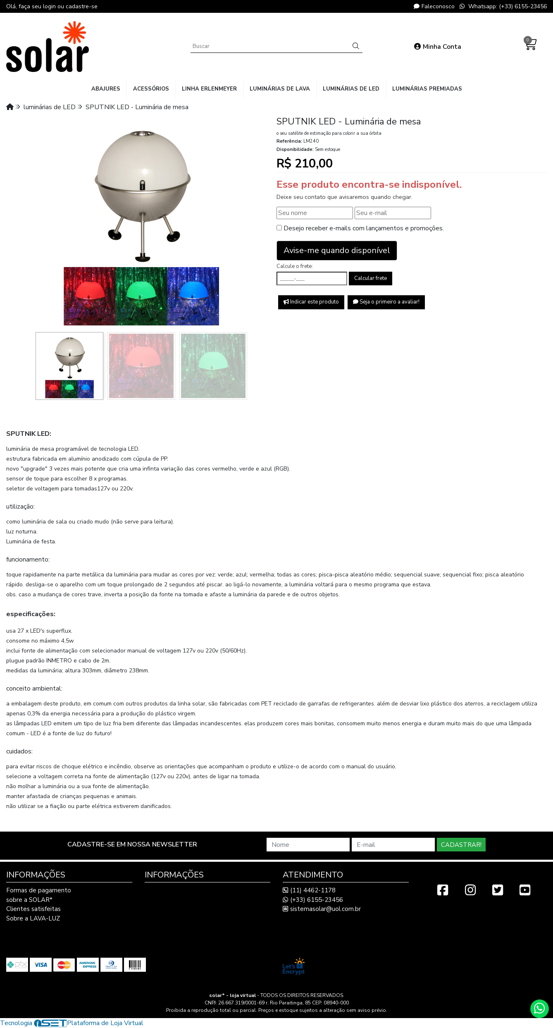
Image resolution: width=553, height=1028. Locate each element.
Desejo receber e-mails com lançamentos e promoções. (364, 228)
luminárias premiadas (427, 89)
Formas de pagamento (38, 890)
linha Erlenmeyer (209, 89)
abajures (105, 89)
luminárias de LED (351, 89)
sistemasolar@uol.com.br (322, 909)
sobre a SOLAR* (29, 900)
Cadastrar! (461, 845)
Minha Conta (437, 46)
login (50, 6)
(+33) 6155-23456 (313, 900)
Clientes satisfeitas (33, 909)
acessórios (151, 89)
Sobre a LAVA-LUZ (33, 918)
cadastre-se (82, 6)
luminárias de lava (280, 89)
